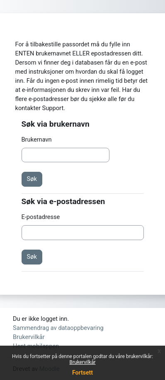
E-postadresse (41, 217)
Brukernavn (37, 139)
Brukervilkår (83, 362)
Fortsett (82, 372)
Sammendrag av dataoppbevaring (58, 328)
